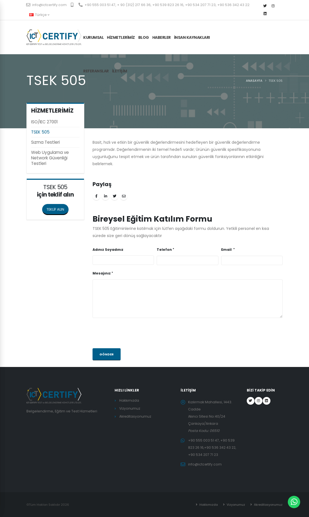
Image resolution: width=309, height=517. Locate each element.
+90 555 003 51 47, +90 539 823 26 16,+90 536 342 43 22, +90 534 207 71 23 (213, 447)
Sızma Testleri (45, 142)
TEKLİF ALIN (58, 208)
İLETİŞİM (119, 71)
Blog (143, 37)
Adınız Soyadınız (108, 249)
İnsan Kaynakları (192, 37)
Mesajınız (102, 273)
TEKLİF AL (246, 32)
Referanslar (96, 71)
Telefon (164, 249)
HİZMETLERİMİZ (121, 37)
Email (226, 249)
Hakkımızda (129, 400)
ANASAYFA (254, 80)
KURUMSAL (93, 37)
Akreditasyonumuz (135, 416)
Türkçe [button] (39, 14)
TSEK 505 (40, 132)
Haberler (161, 37)
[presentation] (134, 333)
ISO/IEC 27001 (44, 122)
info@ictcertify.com (46, 4)
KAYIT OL (271, 32)
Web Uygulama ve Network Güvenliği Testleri (50, 157)
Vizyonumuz (129, 408)
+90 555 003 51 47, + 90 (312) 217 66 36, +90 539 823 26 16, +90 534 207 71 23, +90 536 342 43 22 (164, 4)
